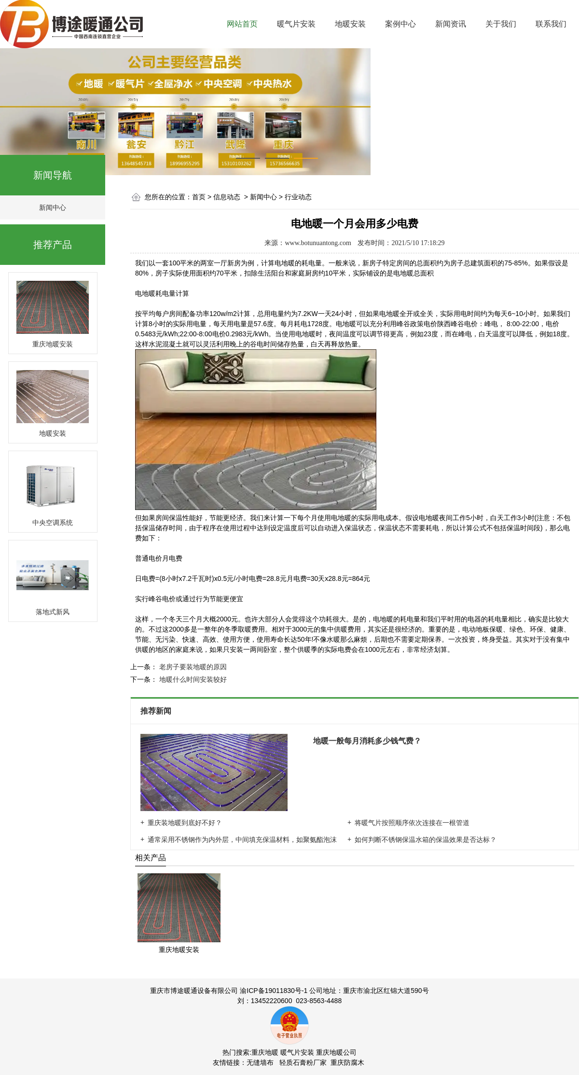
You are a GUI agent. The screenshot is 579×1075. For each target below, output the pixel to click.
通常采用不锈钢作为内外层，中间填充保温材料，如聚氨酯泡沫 (242, 839)
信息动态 (226, 197)
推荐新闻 (156, 711)
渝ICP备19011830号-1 (273, 990)
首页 (199, 197)
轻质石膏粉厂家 (303, 1062)
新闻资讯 (450, 24)
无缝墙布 (260, 1062)
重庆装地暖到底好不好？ (185, 823)
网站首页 (242, 24)
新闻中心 (52, 207)
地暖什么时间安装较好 (192, 679)
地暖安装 (350, 24)
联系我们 (551, 24)
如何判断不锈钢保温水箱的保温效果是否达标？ (425, 839)
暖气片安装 (296, 24)
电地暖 (145, 293)
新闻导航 (52, 175)
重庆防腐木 (347, 1062)
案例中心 (400, 24)
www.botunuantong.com (318, 243)
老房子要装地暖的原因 (192, 667)
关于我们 (500, 24)
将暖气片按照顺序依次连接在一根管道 (412, 823)
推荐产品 (52, 244)
